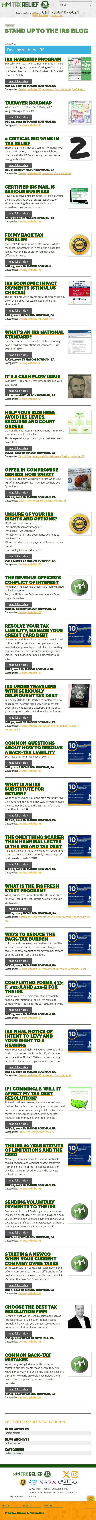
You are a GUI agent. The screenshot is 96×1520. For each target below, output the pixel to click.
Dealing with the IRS (29, 89)
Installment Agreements (56, 725)
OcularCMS (57, 1492)
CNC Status (78, 89)
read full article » (18, 81)
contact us (57, 15)
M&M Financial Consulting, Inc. (26, 4)
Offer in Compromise (30, 500)
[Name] (11, 1506)
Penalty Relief (78, 969)
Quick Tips (48, 318)
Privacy (32, 1496)
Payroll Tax (24, 456)
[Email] (32, 1506)
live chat (43, 15)
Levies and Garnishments (56, 89)
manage (71, 1492)
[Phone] (53, 1506)
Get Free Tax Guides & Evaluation (33, 1421)
